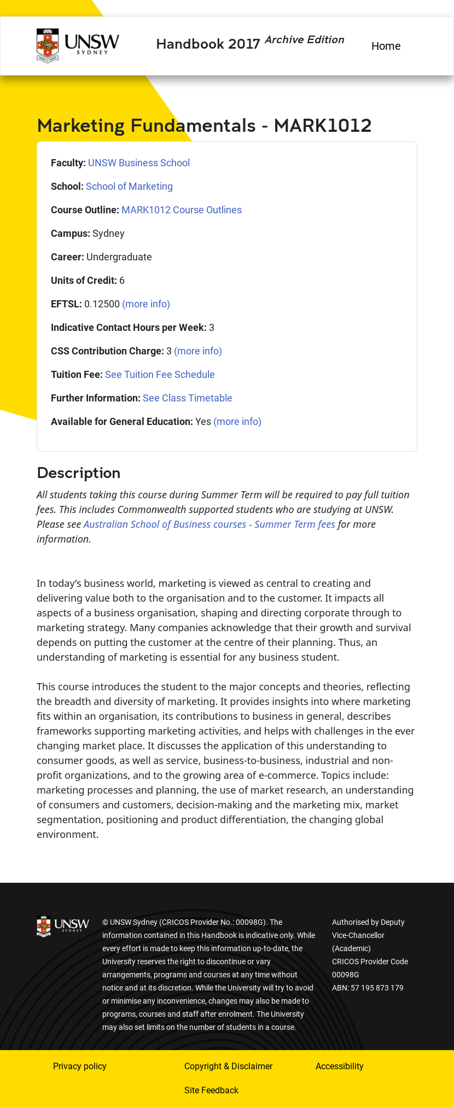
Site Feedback (211, 1090)
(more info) (146, 304)
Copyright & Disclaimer (228, 1066)
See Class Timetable (187, 398)
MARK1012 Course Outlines (181, 209)
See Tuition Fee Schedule (160, 374)
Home (386, 46)
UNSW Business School (139, 162)
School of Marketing (129, 186)
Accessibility (340, 1066)
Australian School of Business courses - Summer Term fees (209, 524)
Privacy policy (80, 1066)
